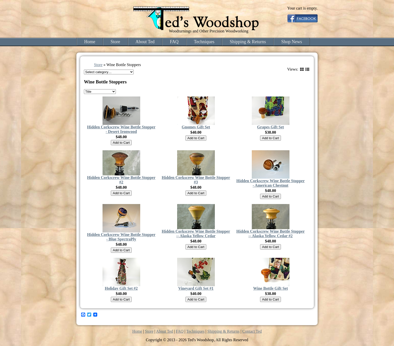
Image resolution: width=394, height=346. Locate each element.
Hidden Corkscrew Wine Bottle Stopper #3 (196, 179)
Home (89, 41)
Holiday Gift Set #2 (121, 288)
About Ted (145, 41)
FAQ (174, 41)
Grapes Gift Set (270, 127)
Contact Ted (252, 331)
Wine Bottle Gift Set (270, 288)
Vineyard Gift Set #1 (195, 288)
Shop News (291, 41)
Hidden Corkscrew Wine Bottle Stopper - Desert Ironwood (121, 129)
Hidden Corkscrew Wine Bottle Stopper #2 (121, 179)
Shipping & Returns (248, 41)
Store (115, 41)
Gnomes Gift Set (196, 127)
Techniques (204, 41)
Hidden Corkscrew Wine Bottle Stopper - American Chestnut (270, 183)
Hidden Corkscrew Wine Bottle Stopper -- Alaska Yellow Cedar (196, 233)
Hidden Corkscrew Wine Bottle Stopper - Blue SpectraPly (121, 236)
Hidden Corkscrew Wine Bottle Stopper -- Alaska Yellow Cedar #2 (270, 233)
